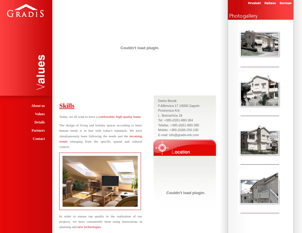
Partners (38, 130)
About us (38, 106)
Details (40, 122)
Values (40, 114)
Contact (39, 139)
